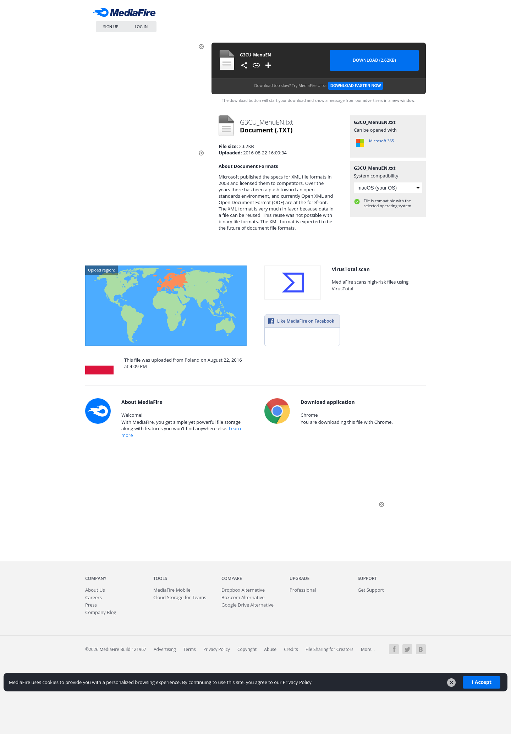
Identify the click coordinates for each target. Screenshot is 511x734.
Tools (160, 578)
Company (95, 578)
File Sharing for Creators (329, 649)
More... (368, 649)
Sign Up (111, 26)
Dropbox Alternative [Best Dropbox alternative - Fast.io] (243, 590)
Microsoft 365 (381, 140)
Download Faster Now (355, 85)
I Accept (481, 682)
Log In (141, 26)
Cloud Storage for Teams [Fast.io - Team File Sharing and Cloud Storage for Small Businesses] (179, 597)
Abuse (270, 649)
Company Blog (100, 612)
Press (91, 605)
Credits (291, 649)
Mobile (172, 590)
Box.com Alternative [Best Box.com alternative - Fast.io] (243, 597)
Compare (231, 578)
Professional (303, 590)
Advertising (165, 649)
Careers (93, 597)
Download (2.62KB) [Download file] (374, 60)
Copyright (247, 649)
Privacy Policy (216, 649)
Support (367, 578)
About (95, 590)
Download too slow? (318, 86)
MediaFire (126, 14)
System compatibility (376, 175)
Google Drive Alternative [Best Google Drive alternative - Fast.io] (247, 605)
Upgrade (299, 578)
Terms (189, 649)
